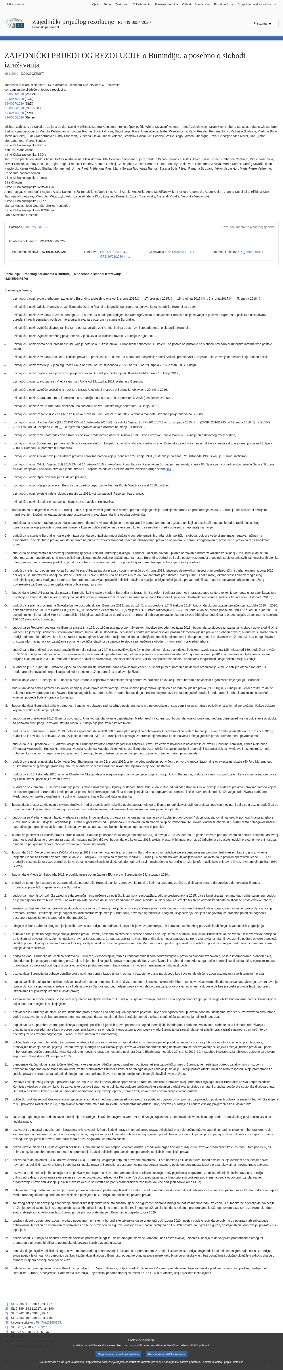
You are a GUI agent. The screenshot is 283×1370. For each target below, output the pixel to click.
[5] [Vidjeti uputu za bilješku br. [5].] (6, 1322)
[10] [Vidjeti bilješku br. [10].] (168, 469)
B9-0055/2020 (14, 99)
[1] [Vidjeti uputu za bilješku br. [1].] (6, 1304)
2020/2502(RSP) (36, 227)
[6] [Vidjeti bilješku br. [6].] (110, 422)
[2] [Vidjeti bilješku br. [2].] (171, 298)
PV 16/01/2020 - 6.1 (180, 252)
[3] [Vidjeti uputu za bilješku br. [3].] (6, 1313)
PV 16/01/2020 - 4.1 (114, 252)
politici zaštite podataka (186, 1364)
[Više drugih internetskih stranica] (257, 4)
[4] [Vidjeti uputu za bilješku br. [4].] (6, 1318)
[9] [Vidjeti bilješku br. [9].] (60, 427)
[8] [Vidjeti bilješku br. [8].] (253, 422)
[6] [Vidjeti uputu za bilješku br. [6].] (6, 1327)
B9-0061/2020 (14, 113)
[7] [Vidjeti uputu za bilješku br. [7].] (6, 1332)
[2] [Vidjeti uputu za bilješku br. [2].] (6, 1308)
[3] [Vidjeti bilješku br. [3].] (203, 298)
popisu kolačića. (234, 1364)
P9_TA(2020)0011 (252, 252)
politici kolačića (212, 1364)
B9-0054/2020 (14, 94)
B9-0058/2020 (14, 108)
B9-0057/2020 (14, 103)
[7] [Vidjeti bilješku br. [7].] (194, 422)
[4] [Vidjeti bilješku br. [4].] (231, 298)
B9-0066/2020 (14, 117)
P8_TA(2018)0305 (48, 1322)
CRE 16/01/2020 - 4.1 (115, 256)
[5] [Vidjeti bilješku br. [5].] (259, 298)
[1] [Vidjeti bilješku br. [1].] (139, 298)
